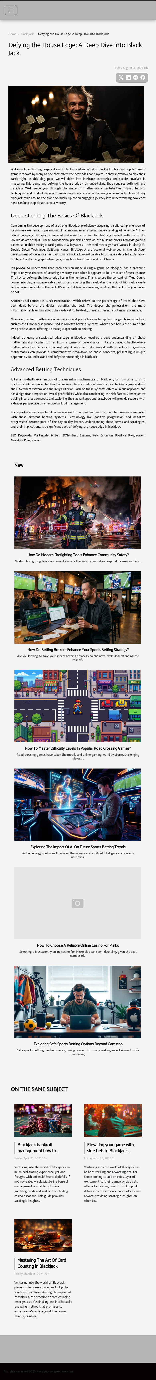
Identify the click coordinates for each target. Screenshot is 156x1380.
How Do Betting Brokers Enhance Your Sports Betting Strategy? (78, 650)
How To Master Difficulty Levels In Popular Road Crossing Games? (78, 749)
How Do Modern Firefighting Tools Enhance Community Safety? (78, 555)
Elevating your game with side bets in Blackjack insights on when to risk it (110, 1151)
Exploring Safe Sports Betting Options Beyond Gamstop (78, 1044)
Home (12, 34)
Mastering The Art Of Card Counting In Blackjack (41, 1263)
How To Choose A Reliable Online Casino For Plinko (78, 946)
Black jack (27, 34)
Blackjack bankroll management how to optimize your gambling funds (39, 1154)
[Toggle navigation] (11, 10)
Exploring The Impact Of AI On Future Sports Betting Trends (78, 847)
